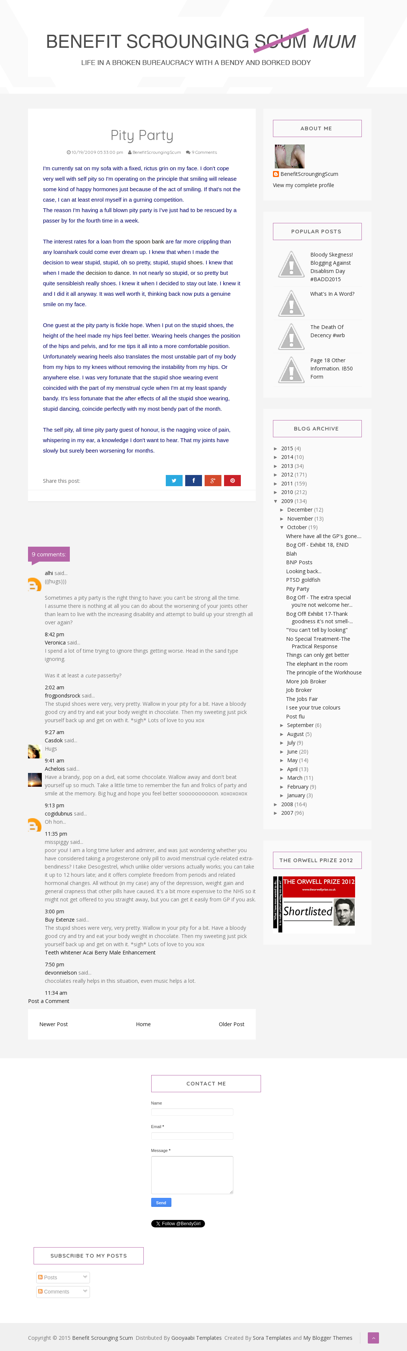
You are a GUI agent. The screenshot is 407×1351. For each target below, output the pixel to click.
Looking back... (303, 571)
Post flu (295, 716)
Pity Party (297, 588)
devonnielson (61, 972)
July (292, 742)
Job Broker (299, 689)
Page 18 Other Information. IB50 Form (331, 368)
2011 (288, 483)
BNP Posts (299, 562)
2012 (288, 474)
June (293, 751)
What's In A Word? (332, 293)
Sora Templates (272, 1337)
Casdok (54, 740)
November (300, 518)
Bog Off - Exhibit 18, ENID (317, 544)
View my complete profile (303, 185)
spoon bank (149, 241)
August (296, 733)
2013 (288, 465)
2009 (288, 500)
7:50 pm (54, 964)
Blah (291, 553)
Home (143, 1024)
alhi (49, 573)
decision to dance (108, 273)
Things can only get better (317, 654)
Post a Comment (48, 1000)
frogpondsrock (62, 695)
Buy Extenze (60, 919)
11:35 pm (56, 833)
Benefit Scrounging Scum (102, 1337)
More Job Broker (306, 681)
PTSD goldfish (303, 579)
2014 (288, 456)
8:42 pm (54, 634)
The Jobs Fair (302, 698)
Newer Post (53, 1024)
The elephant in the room (317, 663)
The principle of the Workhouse (324, 672)
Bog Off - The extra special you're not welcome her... (319, 601)
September (301, 725)
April (293, 769)
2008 (288, 804)
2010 (288, 492)
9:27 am (54, 732)
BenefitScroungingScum (309, 174)
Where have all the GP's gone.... (323, 536)
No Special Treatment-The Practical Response (318, 642)
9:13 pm (54, 805)
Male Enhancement (132, 952)
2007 (288, 812)
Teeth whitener (63, 952)
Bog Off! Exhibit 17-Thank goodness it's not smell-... (319, 617)
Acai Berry (95, 952)
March (295, 777)
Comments (53, 1292)
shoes (194, 262)
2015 (288, 448)
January (297, 795)
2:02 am (54, 687)
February (298, 786)
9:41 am (54, 760)
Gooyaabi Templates (196, 1337)
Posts (47, 1277)
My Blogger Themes (327, 1337)
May (293, 760)
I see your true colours (313, 707)
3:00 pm (54, 911)
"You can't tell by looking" (317, 629)
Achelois (55, 768)
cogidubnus (58, 813)
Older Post (232, 1024)
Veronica (55, 642)
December (300, 509)
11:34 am (56, 992)
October (297, 527)
